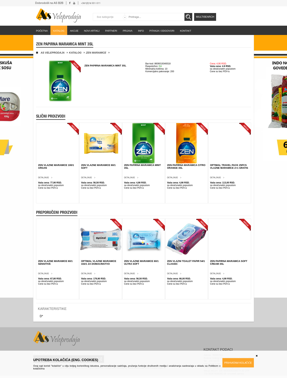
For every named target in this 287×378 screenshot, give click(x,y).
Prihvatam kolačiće (238, 362)
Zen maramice (96, 52)
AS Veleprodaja (53, 52)
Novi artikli (92, 30)
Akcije (74, 30)
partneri (111, 30)
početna (42, 30)
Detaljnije (43, 178)
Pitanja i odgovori (161, 30)
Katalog (58, 30)
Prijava (127, 30)
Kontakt (185, 30)
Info (141, 30)
